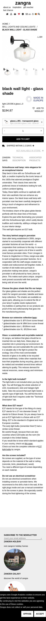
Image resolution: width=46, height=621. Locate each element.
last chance (8, 10)
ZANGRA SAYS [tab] (6, 159)
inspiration (17, 7)
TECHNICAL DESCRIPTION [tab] (19, 159)
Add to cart (23, 139)
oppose (27, 614)
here (34, 318)
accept (40, 614)
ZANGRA (23, 3)
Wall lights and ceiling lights (19, 27)
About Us (7, 7)
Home (5, 24)
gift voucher (28, 7)
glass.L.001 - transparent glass (24, 121)
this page (29, 444)
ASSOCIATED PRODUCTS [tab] (35, 159)
